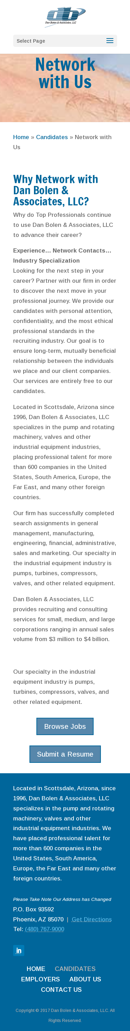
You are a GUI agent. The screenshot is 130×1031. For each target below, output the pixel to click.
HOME (36, 968)
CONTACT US (61, 989)
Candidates (52, 137)
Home (21, 137)
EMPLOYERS (40, 979)
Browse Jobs (65, 726)
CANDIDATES (75, 968)
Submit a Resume (65, 754)
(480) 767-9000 (44, 929)
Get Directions (92, 919)
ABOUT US (85, 979)
